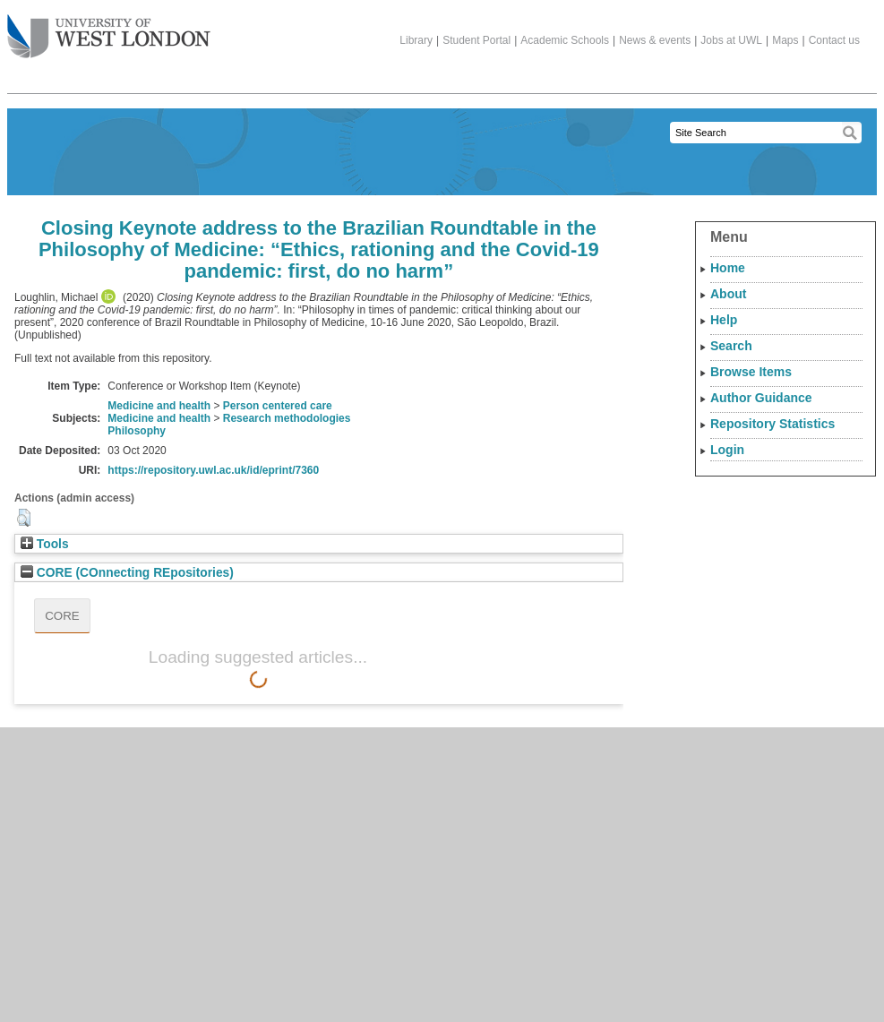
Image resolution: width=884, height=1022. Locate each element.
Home (727, 268)
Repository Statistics (772, 424)
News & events (655, 40)
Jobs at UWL (731, 40)
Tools (45, 544)
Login (727, 449)
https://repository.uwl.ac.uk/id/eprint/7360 (213, 470)
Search (731, 346)
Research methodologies (287, 418)
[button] (23, 517)
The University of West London (109, 29)
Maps (785, 40)
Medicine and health (158, 405)
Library (416, 40)
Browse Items (751, 372)
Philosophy (136, 431)
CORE (62, 616)
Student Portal (476, 40)
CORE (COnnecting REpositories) (127, 573)
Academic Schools (564, 40)
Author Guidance (761, 398)
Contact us (834, 40)
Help (723, 320)
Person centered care (277, 405)
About (728, 294)
